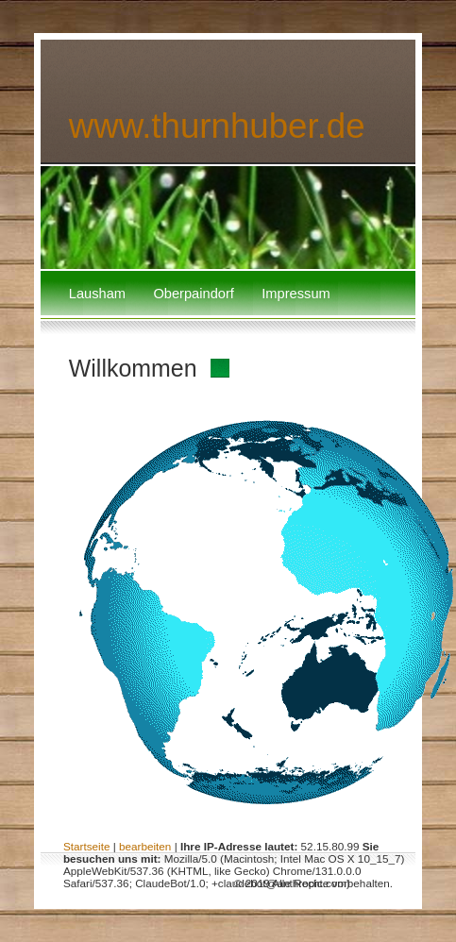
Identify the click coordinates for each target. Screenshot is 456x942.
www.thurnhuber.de (217, 126)
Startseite (86, 846)
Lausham (97, 293)
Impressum (295, 293)
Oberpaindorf (193, 293)
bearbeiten (145, 846)
